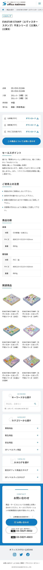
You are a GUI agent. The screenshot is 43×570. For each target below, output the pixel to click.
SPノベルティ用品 (22, 449)
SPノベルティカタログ (22, 477)
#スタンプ (7, 16)
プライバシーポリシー (32, 563)
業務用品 (22, 428)
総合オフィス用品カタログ (22, 470)
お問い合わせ (21, 522)
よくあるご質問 (19, 563)
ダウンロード (32, 118)
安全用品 (22, 442)
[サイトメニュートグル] (39, 3)
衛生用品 (22, 435)
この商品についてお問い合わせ (21, 141)
